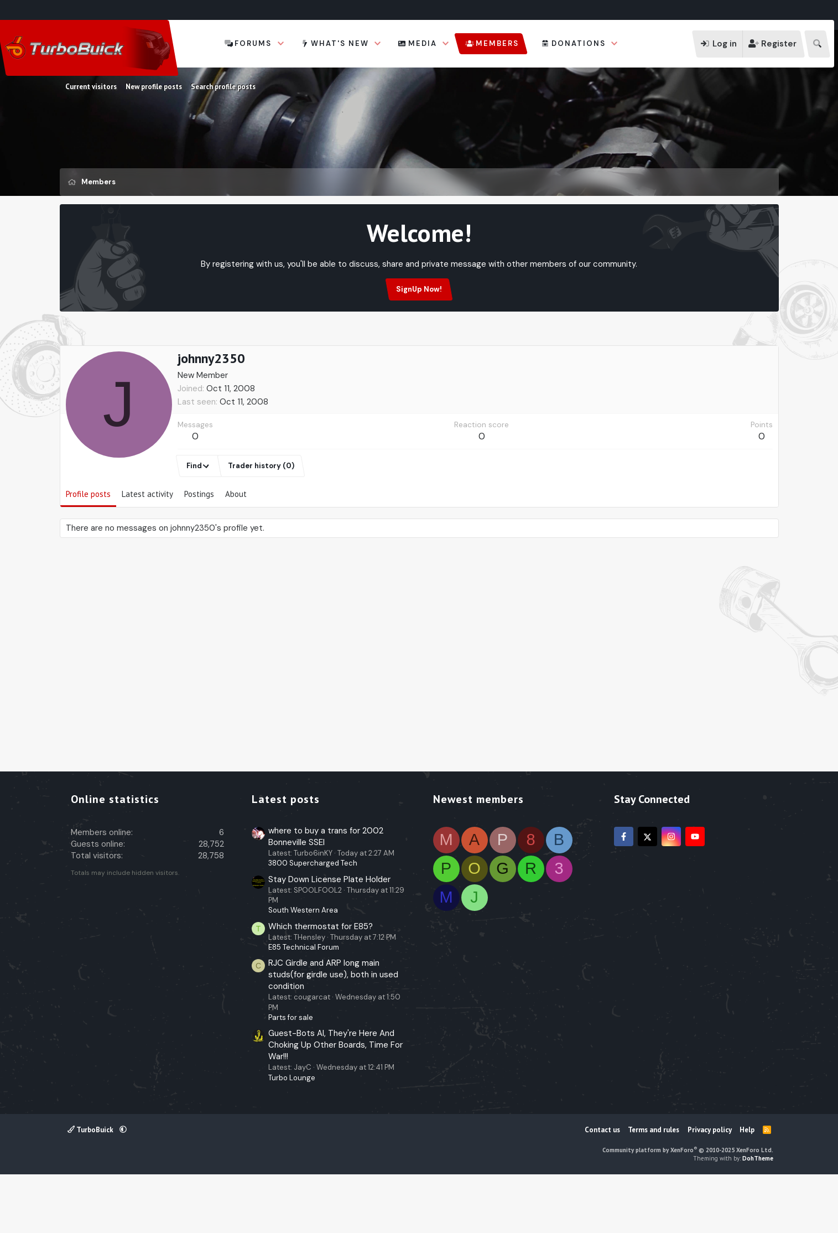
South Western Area (303, 963)
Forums (253, 43)
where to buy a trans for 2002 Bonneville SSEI (325, 889)
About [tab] (236, 547)
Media (422, 43)
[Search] (817, 44)
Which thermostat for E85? (320, 979)
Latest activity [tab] (147, 547)
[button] (281, 44)
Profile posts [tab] (88, 547)
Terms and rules (653, 1183)
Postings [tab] (199, 547)
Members (497, 43)
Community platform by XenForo (687, 1203)
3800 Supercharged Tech (312, 916)
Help (747, 1183)
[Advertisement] (419, 370)
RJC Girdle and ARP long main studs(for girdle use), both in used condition (333, 1028)
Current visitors (91, 86)
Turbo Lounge (291, 1131)
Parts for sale (290, 1070)
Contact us (602, 1183)
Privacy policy (710, 1183)
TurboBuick (91, 1183)
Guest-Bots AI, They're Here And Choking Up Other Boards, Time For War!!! (335, 1098)
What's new (340, 43)
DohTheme (757, 1211)
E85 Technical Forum (303, 1000)
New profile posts (154, 86)
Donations (578, 43)
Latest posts (286, 852)
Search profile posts (223, 86)
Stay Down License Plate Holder (329, 932)
